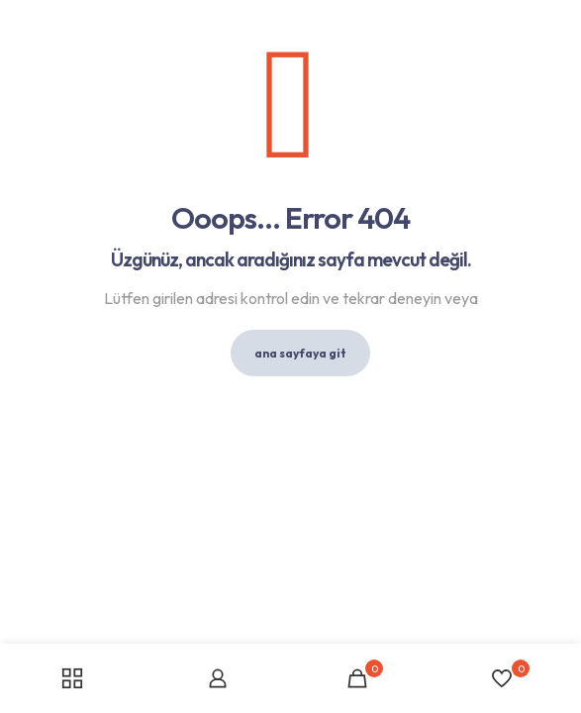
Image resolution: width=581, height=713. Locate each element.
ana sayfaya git (300, 353)
